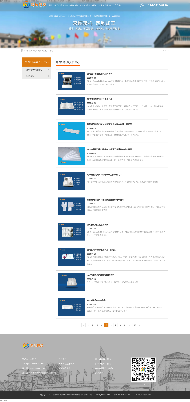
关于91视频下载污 (103, 359)
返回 (164, 51)
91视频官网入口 (105, 5)
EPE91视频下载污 (88, 5)
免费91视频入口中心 (57, 16)
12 (135, 325)
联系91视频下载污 (102, 16)
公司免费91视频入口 (35, 70)
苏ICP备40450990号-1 (122, 395)
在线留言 (116, 16)
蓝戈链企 (147, 395)
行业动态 (30, 76)
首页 (50, 5)
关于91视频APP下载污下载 (66, 5)
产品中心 (118, 5)
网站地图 (3, 401)
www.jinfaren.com (103, 395)
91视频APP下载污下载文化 (80, 16)
